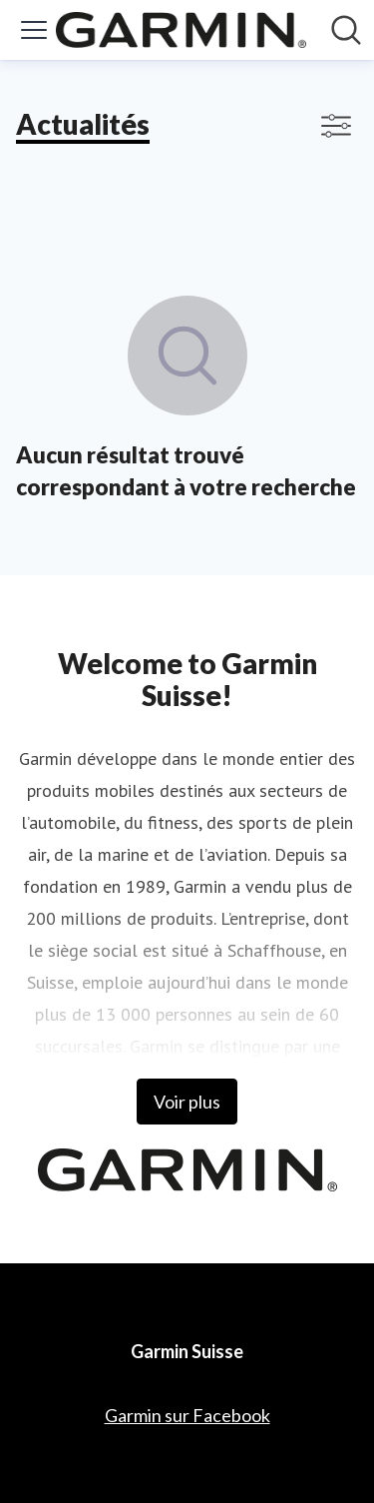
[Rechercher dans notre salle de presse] (346, 30)
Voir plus (187, 1102)
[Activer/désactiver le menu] (34, 30)
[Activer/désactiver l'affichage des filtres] (336, 126)
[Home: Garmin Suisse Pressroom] (181, 30)
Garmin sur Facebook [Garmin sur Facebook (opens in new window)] (187, 1415)
